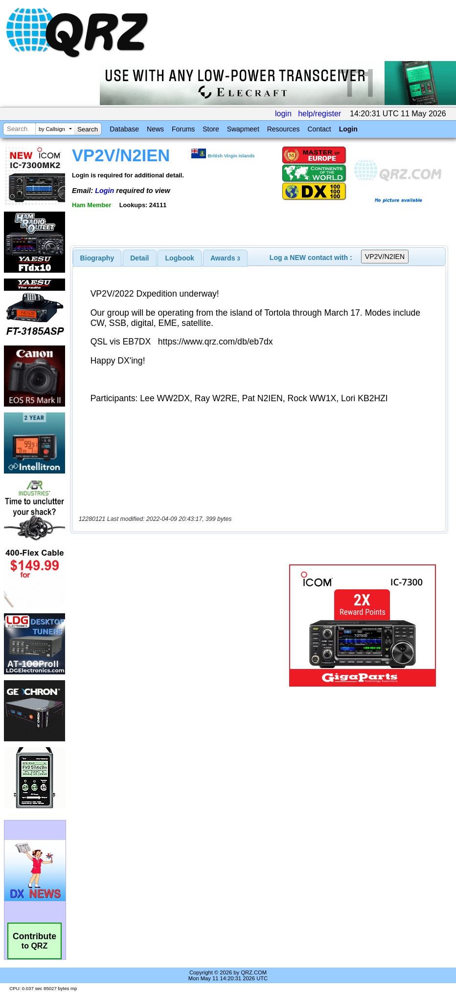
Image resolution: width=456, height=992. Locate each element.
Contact (319, 129)
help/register (319, 113)
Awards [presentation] (225, 258)
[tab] (97, 258)
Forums (183, 129)
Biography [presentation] (97, 258)
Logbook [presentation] (179, 258)
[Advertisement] (181, 625)
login (283, 113)
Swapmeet (243, 129)
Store (211, 129)
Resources (283, 129)
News (155, 129)
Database (124, 129)
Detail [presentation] (139, 258)
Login (348, 129)
